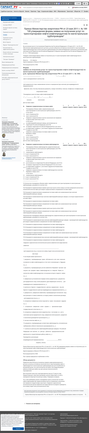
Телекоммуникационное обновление (8, 74)
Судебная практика (7, 11)
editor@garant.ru (83, 418)
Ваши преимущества (7, 62)
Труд (38, 11)
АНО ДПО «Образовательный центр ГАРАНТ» (10, 78)
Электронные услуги (8, 56)
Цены (23, 3)
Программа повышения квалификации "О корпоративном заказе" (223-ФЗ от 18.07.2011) (10, 143)
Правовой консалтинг (9, 32)
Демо (28, 3)
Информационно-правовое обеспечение (9, 18)
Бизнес (27, 11)
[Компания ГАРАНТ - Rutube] (68, 3)
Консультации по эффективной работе (8, 48)
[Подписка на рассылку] (50, 3)
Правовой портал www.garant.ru (8, 38)
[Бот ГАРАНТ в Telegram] (64, 3)
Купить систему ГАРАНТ (8, 70)
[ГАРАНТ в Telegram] (61, 3)
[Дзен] (56, 3)
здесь (65, 39)
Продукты (18, 3)
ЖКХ (55, 11)
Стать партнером (44, 3)
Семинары (34, 3)
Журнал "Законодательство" (10, 45)
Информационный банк (8, 65)
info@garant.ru (43, 427)
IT (82, 11)
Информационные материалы (10, 67)
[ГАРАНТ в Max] (59, 3)
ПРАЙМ (5, 35)
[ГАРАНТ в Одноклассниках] (66, 3)
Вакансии (11, 3)
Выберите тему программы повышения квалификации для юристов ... (8, 158)
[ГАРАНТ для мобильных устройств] (52, 3)
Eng (85, 3)
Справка (25, 43)
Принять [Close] (18, 428)
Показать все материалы (32, 403)
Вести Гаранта (7, 42)
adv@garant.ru (63, 422)
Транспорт (70, 11)
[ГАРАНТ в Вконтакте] (54, 3)
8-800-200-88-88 (64, 414)
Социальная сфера (47, 11)
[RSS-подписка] (71, 3)
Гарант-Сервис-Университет (30, 430)
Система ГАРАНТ (7, 25)
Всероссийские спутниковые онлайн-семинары (10, 53)
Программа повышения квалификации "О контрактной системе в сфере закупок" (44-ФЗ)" (10, 123)
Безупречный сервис (8, 22)
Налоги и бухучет (19, 11)
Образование (62, 11)
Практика (33, 11)
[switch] (21, 7)
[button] (79, 7)
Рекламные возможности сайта (75, 422)
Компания (4, 3)
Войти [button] (78, 3)
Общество (77, 11)
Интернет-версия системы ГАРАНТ (10, 28)
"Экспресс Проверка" (8, 59)
